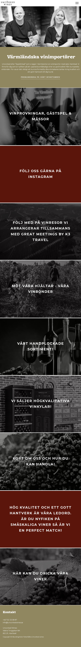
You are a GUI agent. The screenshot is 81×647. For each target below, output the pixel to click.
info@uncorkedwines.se (13, 623)
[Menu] (77, 3)
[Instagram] (71, 642)
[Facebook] (67, 642)
